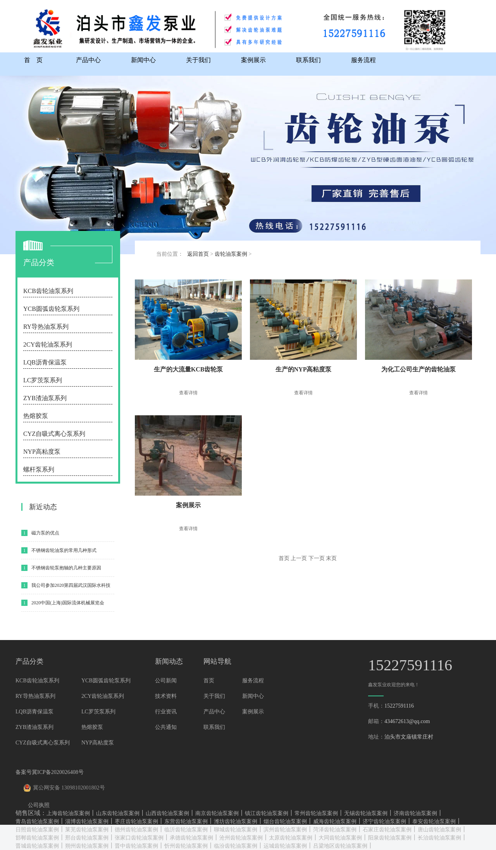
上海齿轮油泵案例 (68, 813)
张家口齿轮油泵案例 (139, 838)
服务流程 (363, 60)
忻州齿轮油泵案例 (186, 846)
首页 (208, 680)
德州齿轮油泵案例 (136, 830)
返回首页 (198, 254)
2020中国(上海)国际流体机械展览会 (67, 602)
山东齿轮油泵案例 (118, 813)
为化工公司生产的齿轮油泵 (418, 369)
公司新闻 (166, 680)
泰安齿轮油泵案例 (434, 821)
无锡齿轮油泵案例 (366, 813)
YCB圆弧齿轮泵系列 (51, 308)
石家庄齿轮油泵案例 (387, 830)
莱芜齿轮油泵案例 (86, 830)
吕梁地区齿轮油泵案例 (340, 846)
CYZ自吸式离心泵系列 (54, 433)
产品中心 (88, 60)
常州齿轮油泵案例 (316, 813)
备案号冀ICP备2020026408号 (50, 772)
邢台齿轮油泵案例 (86, 838)
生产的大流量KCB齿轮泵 (188, 369)
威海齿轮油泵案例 (334, 821)
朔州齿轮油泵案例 (86, 846)
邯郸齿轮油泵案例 (37, 838)
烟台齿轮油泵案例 (285, 821)
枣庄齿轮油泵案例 (136, 821)
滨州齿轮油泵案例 (285, 830)
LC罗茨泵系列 (42, 380)
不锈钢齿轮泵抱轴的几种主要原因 (66, 568)
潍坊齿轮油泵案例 (235, 821)
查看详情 (188, 393)
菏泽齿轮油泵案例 (334, 830)
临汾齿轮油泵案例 (235, 846)
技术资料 (166, 696)
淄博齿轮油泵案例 (86, 821)
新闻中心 (143, 60)
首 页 (33, 60)
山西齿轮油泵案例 (167, 813)
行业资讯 (166, 712)
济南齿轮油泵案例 (415, 813)
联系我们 (308, 60)
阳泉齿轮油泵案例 (390, 838)
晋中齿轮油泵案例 (136, 846)
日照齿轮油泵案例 (37, 830)
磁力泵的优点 (45, 533)
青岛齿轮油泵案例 (37, 821)
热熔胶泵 (35, 416)
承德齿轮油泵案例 (191, 838)
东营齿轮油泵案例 (186, 821)
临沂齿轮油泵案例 (186, 830)
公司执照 (39, 805)
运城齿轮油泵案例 (285, 846)
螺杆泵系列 (38, 469)
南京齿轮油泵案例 (217, 813)
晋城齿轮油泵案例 (37, 846)
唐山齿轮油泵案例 (439, 830)
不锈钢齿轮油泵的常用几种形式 (63, 550)
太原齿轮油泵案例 (290, 838)
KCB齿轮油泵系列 (48, 291)
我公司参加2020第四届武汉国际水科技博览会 (70, 588)
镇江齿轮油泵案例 (266, 813)
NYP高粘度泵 (41, 451)
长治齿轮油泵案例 (439, 838)
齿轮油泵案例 (231, 254)
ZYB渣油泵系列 (45, 398)
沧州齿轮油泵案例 (241, 838)
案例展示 (253, 60)
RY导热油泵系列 (46, 326)
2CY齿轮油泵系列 (47, 344)
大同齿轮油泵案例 (340, 838)
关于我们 (198, 60)
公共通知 (166, 727)
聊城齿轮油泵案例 (235, 830)
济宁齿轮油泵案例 (384, 821)
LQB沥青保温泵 (45, 362)
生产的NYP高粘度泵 (304, 369)
